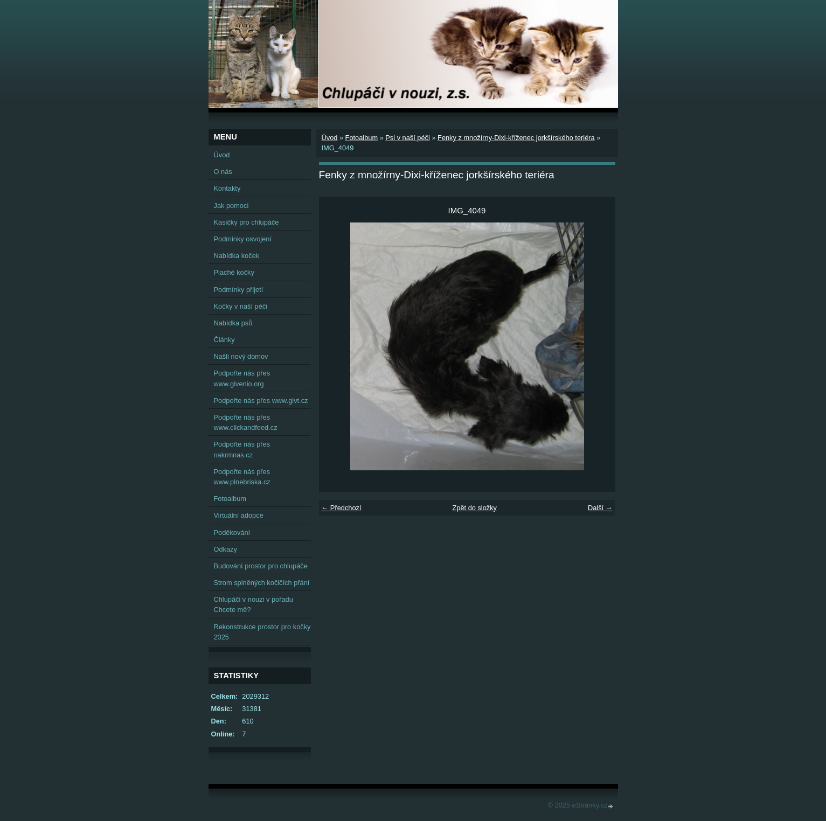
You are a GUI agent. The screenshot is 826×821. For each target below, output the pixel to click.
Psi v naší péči (407, 138)
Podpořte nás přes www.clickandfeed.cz (245, 422)
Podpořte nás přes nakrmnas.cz (242, 449)
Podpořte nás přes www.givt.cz (261, 400)
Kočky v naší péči (241, 306)
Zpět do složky (474, 508)
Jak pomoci (231, 205)
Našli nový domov (241, 356)
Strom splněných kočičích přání (262, 583)
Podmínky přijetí (238, 290)
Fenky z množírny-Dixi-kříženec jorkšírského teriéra (516, 138)
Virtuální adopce (238, 515)
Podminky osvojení (243, 239)
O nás (223, 172)
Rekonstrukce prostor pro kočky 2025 (262, 632)
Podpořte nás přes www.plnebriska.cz (242, 477)
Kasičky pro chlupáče (246, 222)
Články (224, 340)
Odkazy (225, 549)
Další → (600, 508)
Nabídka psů (233, 323)
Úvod (330, 138)
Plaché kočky (234, 272)
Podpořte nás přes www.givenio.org (242, 378)
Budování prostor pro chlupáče (261, 566)
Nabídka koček (237, 256)
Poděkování (232, 532)
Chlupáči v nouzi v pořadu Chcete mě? (253, 604)
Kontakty (227, 188)
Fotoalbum (361, 138)
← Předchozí (342, 508)
